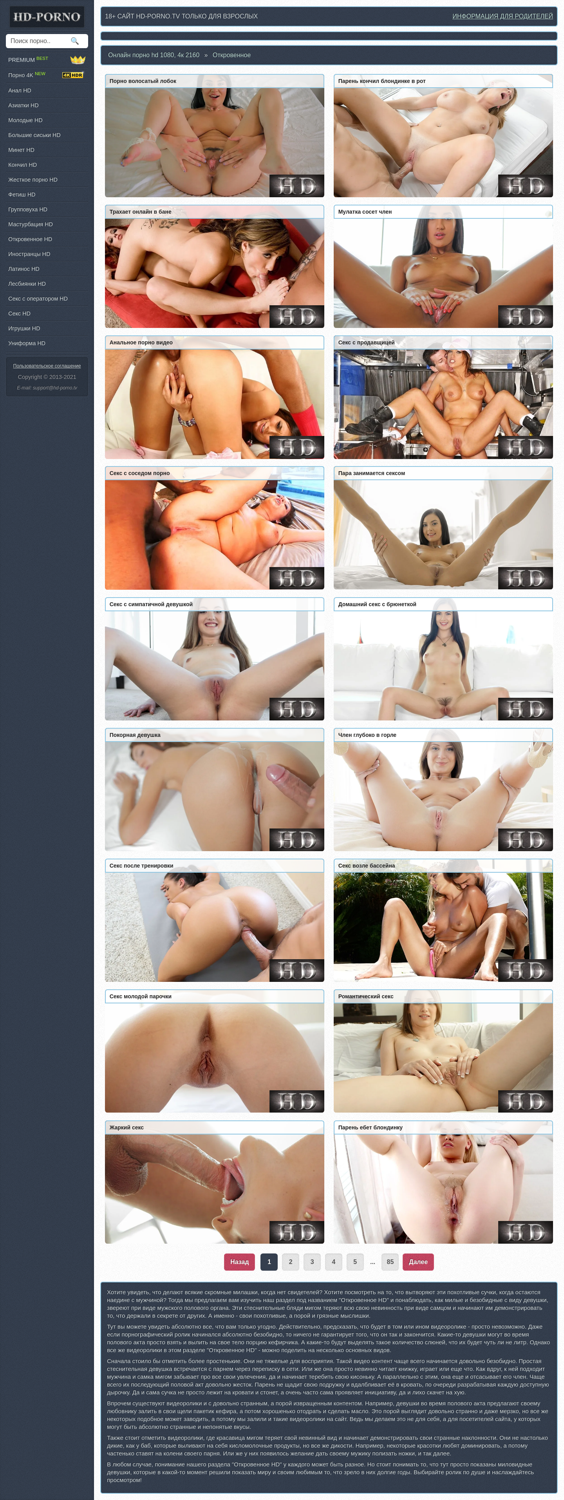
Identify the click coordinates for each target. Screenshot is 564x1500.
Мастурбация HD (30, 224)
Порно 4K (47, 75)
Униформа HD (26, 343)
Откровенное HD (30, 239)
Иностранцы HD (29, 254)
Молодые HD (25, 120)
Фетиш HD (21, 194)
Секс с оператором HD (38, 298)
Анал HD (19, 90)
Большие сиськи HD (34, 135)
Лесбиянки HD (27, 284)
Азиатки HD (23, 105)
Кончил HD (22, 165)
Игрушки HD (24, 328)
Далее (418, 1262)
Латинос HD (24, 269)
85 (390, 1262)
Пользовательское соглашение (47, 366)
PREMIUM (47, 59)
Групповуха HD (27, 209)
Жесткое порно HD (33, 179)
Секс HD (19, 313)
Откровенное (232, 55)
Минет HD (21, 150)
